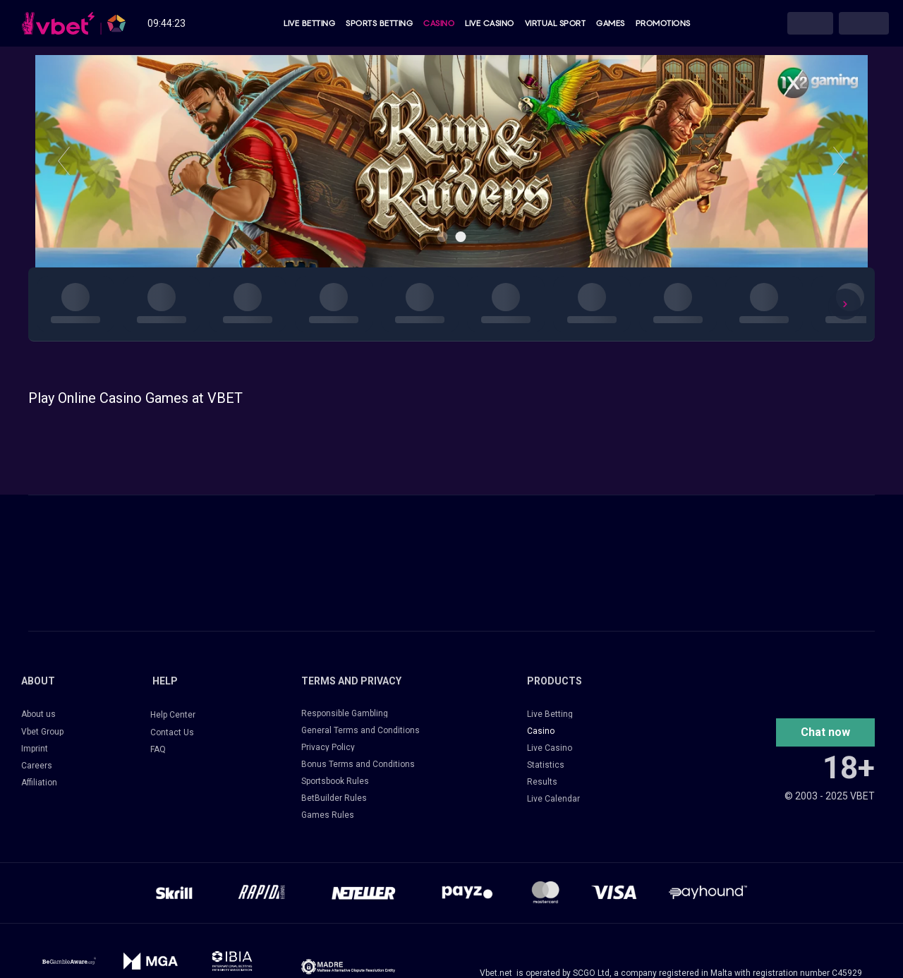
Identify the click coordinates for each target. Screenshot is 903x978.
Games (610, 23)
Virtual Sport (555, 23)
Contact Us (172, 732)
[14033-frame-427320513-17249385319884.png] (348, 966)
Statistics (545, 765)
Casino (438, 23)
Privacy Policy (328, 747)
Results (542, 782)
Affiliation (39, 782)
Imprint (34, 748)
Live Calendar (553, 799)
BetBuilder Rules (334, 798)
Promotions (663, 23)
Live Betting (309, 23)
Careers (36, 765)
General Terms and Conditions (360, 730)
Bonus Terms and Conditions (358, 764)
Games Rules (327, 815)
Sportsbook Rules (335, 781)
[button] (825, 732)
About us (38, 714)
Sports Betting (379, 23)
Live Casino (489, 23)
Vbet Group (42, 732)
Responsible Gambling (344, 713)
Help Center (172, 715)
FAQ (158, 749)
